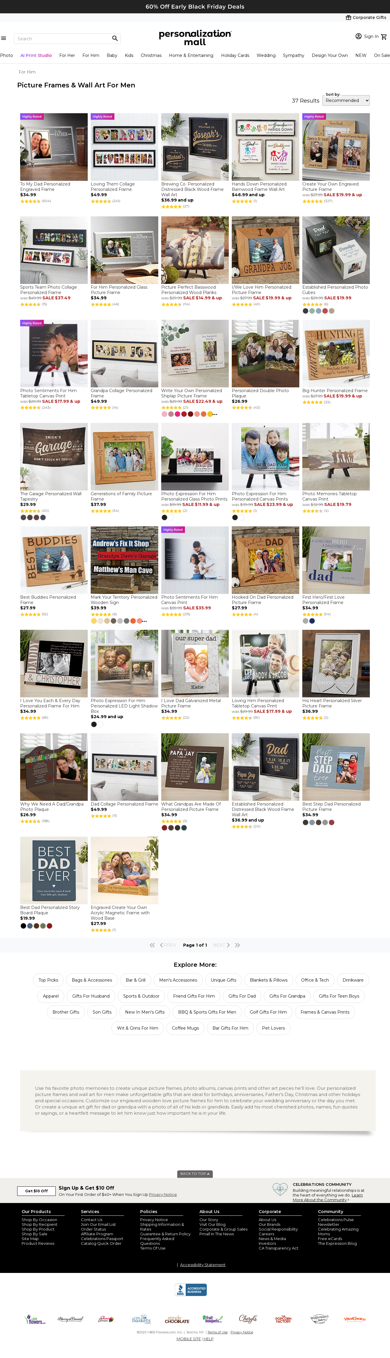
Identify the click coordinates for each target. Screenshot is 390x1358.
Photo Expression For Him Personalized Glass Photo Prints (194, 496)
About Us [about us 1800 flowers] (267, 1219)
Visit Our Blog (212, 1224)
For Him (90, 55)
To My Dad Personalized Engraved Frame (45, 186)
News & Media (272, 1238)
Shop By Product (38, 1229)
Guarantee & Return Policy (165, 1233)
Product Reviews (38, 1243)
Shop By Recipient (39, 1224)
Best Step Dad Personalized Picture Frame (331, 806)
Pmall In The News (216, 1233)
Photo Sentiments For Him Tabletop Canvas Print (48, 393)
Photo (6, 55)
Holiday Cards (235, 55)
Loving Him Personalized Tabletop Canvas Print (258, 703)
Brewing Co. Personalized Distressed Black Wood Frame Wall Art (192, 189)
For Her (67, 55)
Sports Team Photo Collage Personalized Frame (48, 290)
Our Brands (269, 1224)
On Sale (382, 55)
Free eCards (330, 1238)
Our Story (208, 1219)
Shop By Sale (34, 1233)
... (215, 413)
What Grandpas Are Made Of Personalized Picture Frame (191, 806)
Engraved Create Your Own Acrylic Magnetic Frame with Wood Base (120, 913)
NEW (361, 55)
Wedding (266, 55)
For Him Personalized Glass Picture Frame (119, 290)
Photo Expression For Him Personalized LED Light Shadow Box (124, 706)
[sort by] (346, 100)
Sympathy (293, 55)
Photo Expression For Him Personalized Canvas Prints (260, 496)
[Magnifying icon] (115, 38)
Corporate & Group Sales (223, 1229)
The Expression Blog (337, 1243)
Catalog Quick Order (101, 1243)
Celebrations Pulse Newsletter (336, 1222)
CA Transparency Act (278, 1248)
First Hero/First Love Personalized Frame (323, 600)
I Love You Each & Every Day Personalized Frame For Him (50, 703)
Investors (267, 1243)
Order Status (93, 1229)
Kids (129, 55)
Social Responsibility (278, 1229)
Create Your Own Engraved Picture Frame (330, 186)
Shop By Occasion (39, 1219)
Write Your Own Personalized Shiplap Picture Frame (191, 393)
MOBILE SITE (189, 1338)
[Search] (67, 38)
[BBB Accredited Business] (191, 1295)
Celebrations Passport (102, 1238)
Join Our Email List (98, 1224)
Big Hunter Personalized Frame (335, 390)
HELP (209, 1338)
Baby (112, 55)
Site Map (30, 1238)
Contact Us (91, 1219)
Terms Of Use (153, 1248)
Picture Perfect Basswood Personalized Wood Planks (188, 290)
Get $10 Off (36, 1191)
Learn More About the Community (328, 1197)
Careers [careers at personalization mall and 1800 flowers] (266, 1233)
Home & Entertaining (191, 55)
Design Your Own (330, 55)
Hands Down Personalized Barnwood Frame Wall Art (259, 186)
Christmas (151, 55)
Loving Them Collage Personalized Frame (113, 186)
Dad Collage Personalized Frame (124, 804)
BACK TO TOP (195, 1173)
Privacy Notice (163, 1194)
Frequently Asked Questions (157, 1241)
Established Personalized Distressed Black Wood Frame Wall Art (263, 809)
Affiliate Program (97, 1233)
